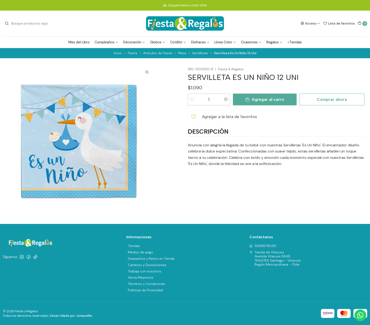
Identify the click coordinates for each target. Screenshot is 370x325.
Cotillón (178, 42)
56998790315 (262, 246)
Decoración (134, 42)
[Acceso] (310, 23)
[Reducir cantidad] (192, 99)
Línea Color (225, 42)
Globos (157, 42)
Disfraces (200, 42)
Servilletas (200, 53)
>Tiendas (294, 42)
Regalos (274, 42)
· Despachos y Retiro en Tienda (150, 258)
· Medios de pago (139, 252)
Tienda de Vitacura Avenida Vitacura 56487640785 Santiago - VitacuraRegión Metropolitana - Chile (275, 258)
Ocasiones (251, 42)
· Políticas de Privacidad (144, 290)
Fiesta (132, 53)
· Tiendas (133, 246)
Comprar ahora (332, 99)
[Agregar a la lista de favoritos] (222, 116)
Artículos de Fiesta (157, 53)
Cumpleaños (106, 42)
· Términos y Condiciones (145, 284)
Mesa (182, 53)
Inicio (118, 53)
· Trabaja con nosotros (143, 271)
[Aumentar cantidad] (226, 99)
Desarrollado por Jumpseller (71, 316)
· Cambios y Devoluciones (146, 265)
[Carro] (362, 23)
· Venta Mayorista (139, 277)
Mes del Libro (79, 42)
